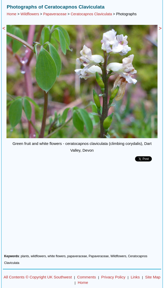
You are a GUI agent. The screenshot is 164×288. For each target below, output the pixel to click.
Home (11, 14)
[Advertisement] (82, 210)
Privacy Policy (113, 277)
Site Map (152, 277)
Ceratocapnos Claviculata (91, 14)
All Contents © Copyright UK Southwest (38, 277)
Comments (86, 277)
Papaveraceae (54, 14)
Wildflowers (29, 14)
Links (135, 277)
